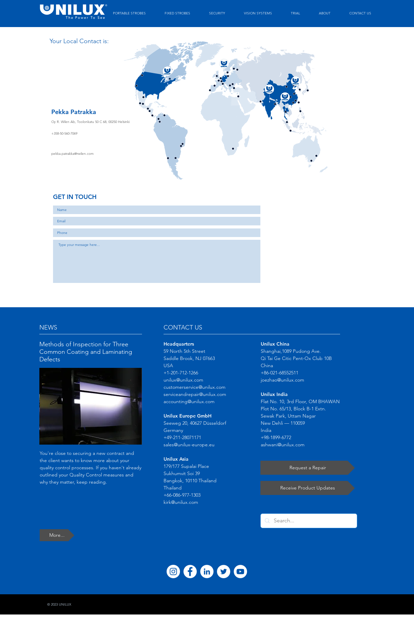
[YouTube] (240, 571)
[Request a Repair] (307, 468)
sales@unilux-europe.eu (189, 445)
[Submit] (248, 290)
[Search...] (308, 521)
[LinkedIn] (207, 571)
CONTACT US (183, 327)
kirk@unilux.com (181, 502)
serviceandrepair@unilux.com (195, 394)
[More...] (57, 535)
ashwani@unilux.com (283, 445)
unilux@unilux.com (183, 380)
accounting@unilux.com (189, 401)
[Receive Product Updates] (307, 488)
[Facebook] (190, 571)
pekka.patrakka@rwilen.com (72, 153)
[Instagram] (173, 571)
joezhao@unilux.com (282, 380)
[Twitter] (223, 571)
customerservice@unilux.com (194, 387)
